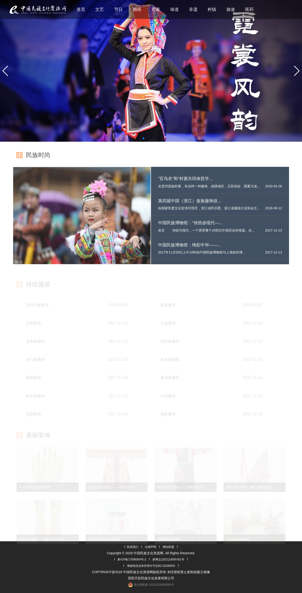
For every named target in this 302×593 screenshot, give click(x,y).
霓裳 (155, 9)
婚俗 (137, 9)
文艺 (99, 9)
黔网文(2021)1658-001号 (168, 559)
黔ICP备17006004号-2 (132, 559)
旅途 (230, 9)
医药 (249, 9)
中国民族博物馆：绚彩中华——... (189, 249)
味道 (174, 9)
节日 (118, 9)
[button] (5, 71)
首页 (81, 9)
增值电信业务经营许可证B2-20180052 (151, 565)
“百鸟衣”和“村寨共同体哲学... (185, 182)
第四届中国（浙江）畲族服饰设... (189, 204)
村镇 (212, 9)
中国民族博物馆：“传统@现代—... (190, 226)
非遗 (193, 9)
